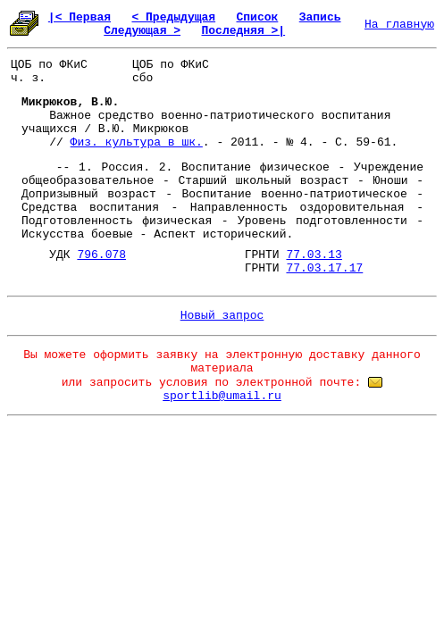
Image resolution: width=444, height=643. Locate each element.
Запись (320, 17)
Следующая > (142, 31)
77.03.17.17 (324, 268)
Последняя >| (243, 31)
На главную (399, 24)
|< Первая (79, 17)
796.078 (101, 255)
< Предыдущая (173, 17)
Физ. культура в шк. (137, 142)
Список (258, 17)
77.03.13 (313, 255)
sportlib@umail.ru (222, 396)
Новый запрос (222, 315)
